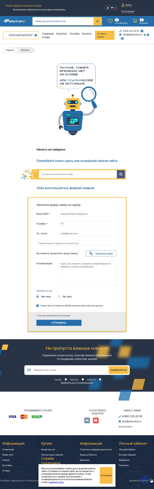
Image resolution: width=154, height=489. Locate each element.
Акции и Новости (88, 455)
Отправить (59, 323)
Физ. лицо (46, 296)
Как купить (61, 33)
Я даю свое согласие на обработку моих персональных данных (69, 305)
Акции (58, 379)
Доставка (74, 33)
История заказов (127, 455)
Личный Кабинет (127, 449)
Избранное (124, 460)
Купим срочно (48, 449)
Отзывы (46, 37)
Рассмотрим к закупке (52, 455)
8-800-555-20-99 (129, 31)
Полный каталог (21, 35)
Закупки (74, 379)
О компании (48, 33)
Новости (91, 379)
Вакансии (84, 460)
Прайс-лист (8, 455)
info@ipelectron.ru (130, 34)
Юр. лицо (67, 296)
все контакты (125, 426)
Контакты (87, 33)
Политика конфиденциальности (96, 449)
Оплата (6, 460)
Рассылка (124, 465)
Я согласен (106, 475)
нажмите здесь (56, 482)
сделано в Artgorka (138, 480)
